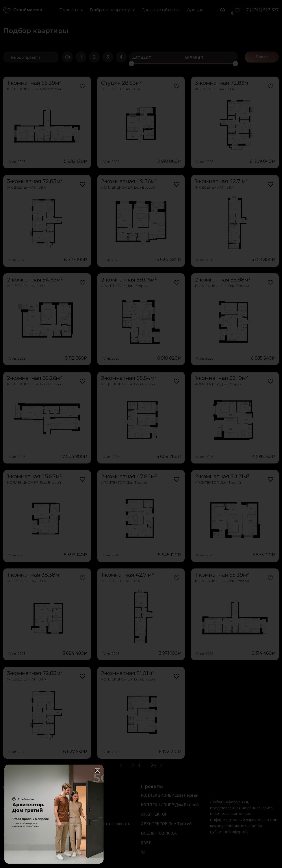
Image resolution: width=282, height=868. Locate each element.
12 (143, 852)
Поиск (262, 57)
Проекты (71, 10)
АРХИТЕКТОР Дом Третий (166, 823)
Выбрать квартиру (112, 10)
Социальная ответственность (101, 823)
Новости (80, 814)
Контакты (81, 842)
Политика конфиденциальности (34, 823)
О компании (83, 833)
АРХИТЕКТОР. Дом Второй (124, 286)
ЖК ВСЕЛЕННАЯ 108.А (120, 89)
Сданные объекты (160, 9)
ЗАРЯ (146, 842)
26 (153, 766)
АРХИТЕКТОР (154, 814)
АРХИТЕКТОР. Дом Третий (124, 482)
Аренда (195, 9)
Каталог (80, 795)
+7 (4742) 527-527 (261, 9)
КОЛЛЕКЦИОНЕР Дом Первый (170, 795)
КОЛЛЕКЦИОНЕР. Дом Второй (34, 89)
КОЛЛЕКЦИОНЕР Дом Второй (170, 804)
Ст (68, 57)
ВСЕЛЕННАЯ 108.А (159, 833)
